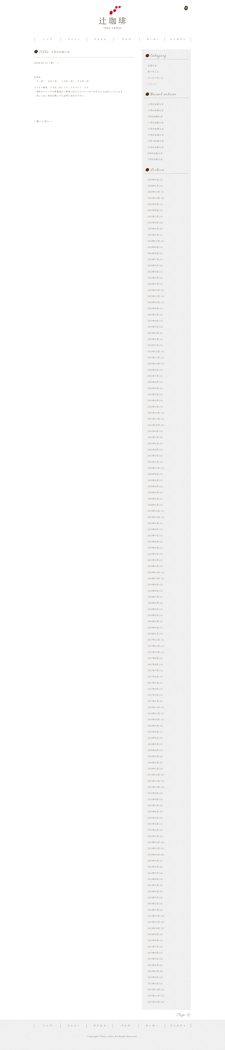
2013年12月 (154, 916)
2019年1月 (153, 566)
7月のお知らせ (155, 159)
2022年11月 (154, 357)
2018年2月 (153, 628)
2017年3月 (153, 695)
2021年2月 (153, 456)
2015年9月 (153, 793)
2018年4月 (153, 615)
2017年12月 (154, 640)
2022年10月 (154, 364)
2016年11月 (154, 713)
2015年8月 (153, 799)
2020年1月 (153, 505)
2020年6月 (153, 480)
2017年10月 (154, 652)
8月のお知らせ (155, 153)
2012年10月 (154, 1002)
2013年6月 (153, 953)
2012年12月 (154, 990)
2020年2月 (153, 499)
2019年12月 (154, 511)
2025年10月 (154, 198)
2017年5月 (153, 683)
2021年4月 (153, 450)
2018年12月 (154, 572)
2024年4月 (153, 272)
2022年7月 (153, 376)
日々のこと (153, 72)
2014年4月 (153, 891)
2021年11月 (154, 419)
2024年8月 (153, 253)
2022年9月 (153, 370)
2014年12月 (154, 842)
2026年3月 (153, 180)
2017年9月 (153, 658)
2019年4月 (153, 548)
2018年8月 (153, 591)
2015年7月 (153, 805)
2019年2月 (153, 560)
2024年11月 (154, 241)
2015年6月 (153, 811)
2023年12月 (154, 290)
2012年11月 (154, 996)
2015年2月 (153, 830)
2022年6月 (153, 382)
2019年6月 (153, 542)
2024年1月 (153, 284)
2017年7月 (153, 670)
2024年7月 (153, 259)
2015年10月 (154, 787)
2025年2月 (153, 229)
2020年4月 (153, 486)
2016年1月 (153, 769)
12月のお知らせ (156, 129)
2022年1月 (153, 407)
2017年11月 (154, 646)
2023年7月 (153, 315)
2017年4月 (153, 689)
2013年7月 (153, 947)
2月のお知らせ (155, 116)
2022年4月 (153, 388)
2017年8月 (153, 664)
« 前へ (38, 121)
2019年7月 (153, 535)
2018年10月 (154, 578)
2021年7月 (153, 437)
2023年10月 (154, 302)
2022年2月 (153, 400)
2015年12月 (154, 775)
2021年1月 (153, 462)
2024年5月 (153, 265)
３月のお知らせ (156, 110)
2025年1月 (153, 235)
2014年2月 (153, 904)
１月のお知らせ (156, 122)
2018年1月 (153, 634)
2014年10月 (154, 855)
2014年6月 (153, 879)
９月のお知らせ (156, 147)
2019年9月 (153, 523)
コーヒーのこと (156, 78)
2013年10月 (154, 928)
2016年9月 (153, 726)
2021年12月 (154, 413)
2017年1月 (153, 701)
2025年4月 (153, 223)
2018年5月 (153, 609)
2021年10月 (154, 425)
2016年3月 (153, 756)
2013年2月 (153, 977)
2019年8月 (153, 529)
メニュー (152, 84)
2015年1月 (153, 836)
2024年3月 (153, 278)
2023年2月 (153, 339)
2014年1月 (153, 910)
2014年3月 (153, 897)
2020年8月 (153, 474)
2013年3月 (153, 971)
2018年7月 (153, 597)
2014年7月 (153, 873)
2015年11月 (154, 781)
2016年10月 (154, 719)
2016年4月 (153, 750)
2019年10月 (154, 517)
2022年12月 (154, 351)
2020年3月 (153, 492)
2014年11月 (154, 848)
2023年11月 (154, 296)
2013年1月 (153, 983)
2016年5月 (153, 744)
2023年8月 (153, 308)
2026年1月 (153, 186)
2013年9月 (153, 934)
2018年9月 (153, 584)
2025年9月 (153, 204)
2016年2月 (153, 762)
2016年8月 (153, 732)
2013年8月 (153, 940)
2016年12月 (154, 707)
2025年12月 (154, 192)
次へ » (48, 121)
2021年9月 (153, 431)
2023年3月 (153, 333)
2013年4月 (153, 965)
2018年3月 (153, 621)
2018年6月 (153, 603)
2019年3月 (153, 554)
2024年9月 (153, 247)
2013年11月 (154, 922)
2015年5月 (153, 818)
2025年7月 (153, 216)
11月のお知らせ (156, 135)
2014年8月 (153, 867)
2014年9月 (153, 861)
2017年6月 (153, 677)
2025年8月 (153, 210)
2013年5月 (153, 959)
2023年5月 (153, 327)
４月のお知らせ (156, 104)
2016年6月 (153, 738)
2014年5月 (153, 885)
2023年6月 (153, 321)
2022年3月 (153, 394)
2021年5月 (153, 443)
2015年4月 (153, 824)
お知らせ (152, 65)
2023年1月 (153, 345)
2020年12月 (154, 468)
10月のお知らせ (156, 141)
